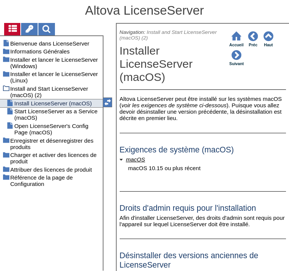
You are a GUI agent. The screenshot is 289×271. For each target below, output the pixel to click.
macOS (135, 159)
